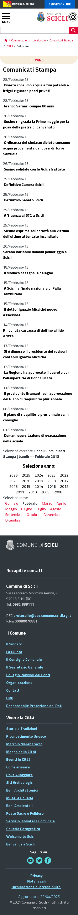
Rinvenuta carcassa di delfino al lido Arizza (33, 333)
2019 (39, 481)
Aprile (61, 503)
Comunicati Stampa (61, 40)
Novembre (52, 514)
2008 (58, 492)
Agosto (55, 509)
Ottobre (33, 514)
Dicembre (12, 520)
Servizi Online (60, 4)
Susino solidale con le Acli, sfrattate (34, 169)
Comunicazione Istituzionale (28, 40)
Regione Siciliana (23, 4)
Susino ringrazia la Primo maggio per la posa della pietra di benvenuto (36, 124)
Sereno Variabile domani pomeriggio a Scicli (35, 254)
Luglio (41, 509)
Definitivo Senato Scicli (23, 200)
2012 (64, 486)
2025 (26, 475)
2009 (45, 492)
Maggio (11, 509)
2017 (64, 481)
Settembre (13, 514)
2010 (32, 492)
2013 (9, 46)
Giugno (26, 509)
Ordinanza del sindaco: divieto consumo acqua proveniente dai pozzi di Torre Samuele (36, 148)
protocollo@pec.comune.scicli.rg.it (42, 615)
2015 (26, 486)
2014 (39, 486)
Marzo (47, 503)
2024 (39, 475)
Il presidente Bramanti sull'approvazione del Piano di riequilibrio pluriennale (37, 396)
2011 (20, 492)
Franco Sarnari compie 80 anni (28, 106)
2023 (51, 475)
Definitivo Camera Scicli (23, 184)
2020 (26, 481)
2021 (13, 481)
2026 (13, 475)
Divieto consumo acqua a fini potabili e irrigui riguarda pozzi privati (36, 87)
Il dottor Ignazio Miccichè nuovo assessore (30, 312)
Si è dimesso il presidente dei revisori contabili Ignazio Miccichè (35, 354)
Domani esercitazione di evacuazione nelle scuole (34, 438)
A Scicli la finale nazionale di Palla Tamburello (32, 291)
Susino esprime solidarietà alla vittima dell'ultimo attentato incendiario (36, 233)
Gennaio (11, 503)
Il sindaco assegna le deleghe (28, 273)
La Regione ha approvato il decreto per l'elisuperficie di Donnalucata (36, 375)
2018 (51, 481)
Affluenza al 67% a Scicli (23, 215)
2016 (13, 486)
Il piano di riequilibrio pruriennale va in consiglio (36, 417)
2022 (64, 475)
